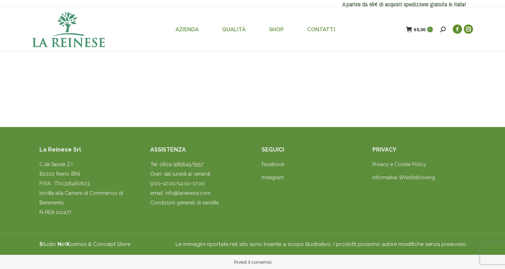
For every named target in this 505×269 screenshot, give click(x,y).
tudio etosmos (63, 244)
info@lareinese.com (188, 193)
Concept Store (111, 244)
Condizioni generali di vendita (184, 202)
